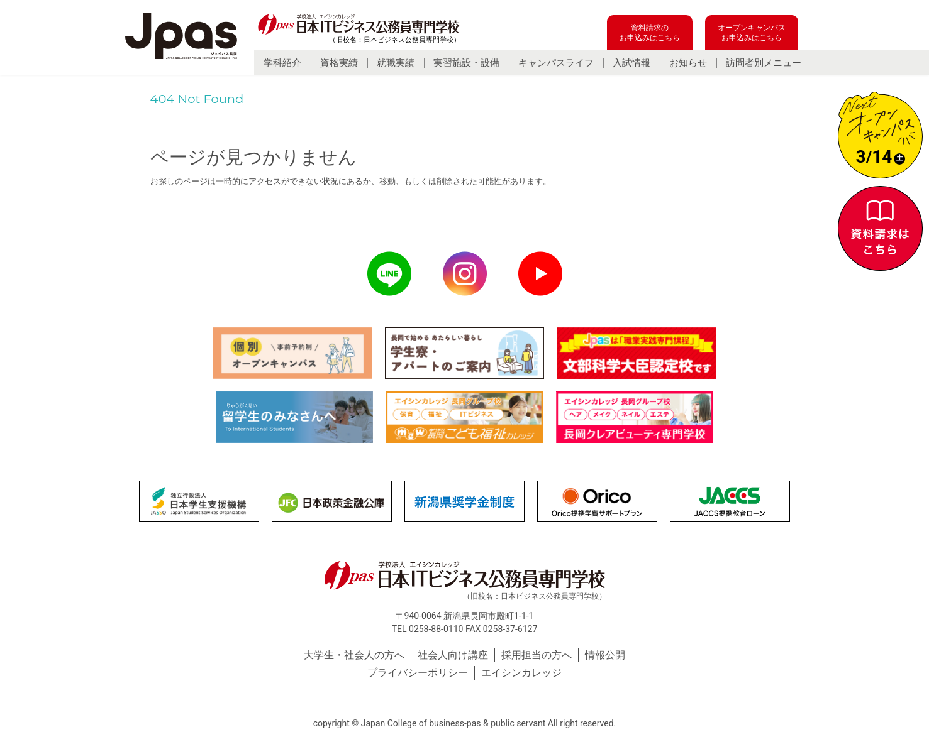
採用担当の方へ (536, 655)
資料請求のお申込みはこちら (650, 32)
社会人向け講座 (453, 655)
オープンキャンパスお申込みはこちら (752, 32)
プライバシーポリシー (417, 673)
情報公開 (605, 655)
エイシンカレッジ (521, 673)
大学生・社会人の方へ (354, 655)
